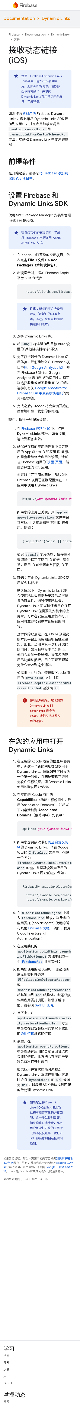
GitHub (8, 1383)
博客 (6, 1402)
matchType (37, 710)
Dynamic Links (56, 18)
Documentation (19, 18)
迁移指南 (27, 91)
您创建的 (29, 114)
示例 (6, 1369)
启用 (41, 368)
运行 (17, 40)
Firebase (14, 34)
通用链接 (27, 1033)
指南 (6, 1356)
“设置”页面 (54, 462)
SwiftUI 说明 (44, 1005)
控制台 (33, 429)
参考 (6, 1362)
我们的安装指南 (40, 233)
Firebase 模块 (38, 928)
